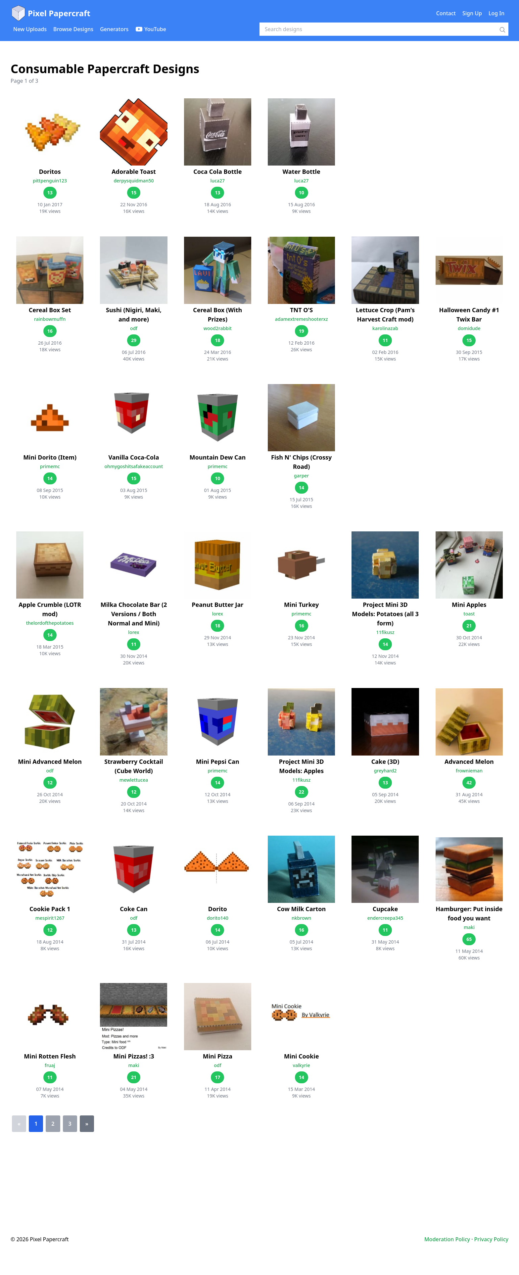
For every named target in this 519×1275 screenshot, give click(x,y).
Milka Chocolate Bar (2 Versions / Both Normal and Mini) (134, 614)
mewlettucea (133, 780)
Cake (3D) (385, 761)
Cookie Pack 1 (49, 909)
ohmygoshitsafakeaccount (134, 466)
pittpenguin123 (50, 180)
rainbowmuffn (50, 319)
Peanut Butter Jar (217, 605)
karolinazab (385, 328)
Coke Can (133, 909)
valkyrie (301, 1065)
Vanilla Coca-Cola (134, 457)
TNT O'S (301, 310)
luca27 (218, 180)
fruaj (50, 1065)
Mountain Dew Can (217, 457)
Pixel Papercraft (50, 13)
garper (301, 475)
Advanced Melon (469, 761)
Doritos (50, 171)
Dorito (217, 909)
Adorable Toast (134, 171)
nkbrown (301, 918)
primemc (50, 466)
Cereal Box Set (50, 310)
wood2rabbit (218, 328)
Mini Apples (469, 605)
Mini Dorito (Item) (49, 457)
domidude (469, 328)
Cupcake (385, 909)
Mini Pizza (217, 1056)
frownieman (469, 770)
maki (469, 927)
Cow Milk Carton (301, 909)
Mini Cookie (301, 1056)
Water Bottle (301, 171)
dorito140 (217, 918)
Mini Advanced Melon (50, 761)
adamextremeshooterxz (301, 319)
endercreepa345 (385, 918)
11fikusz (385, 632)
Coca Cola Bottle (217, 171)
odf (133, 328)
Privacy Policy (491, 1239)
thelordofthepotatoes (50, 623)
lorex (133, 632)
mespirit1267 (50, 918)
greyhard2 (385, 770)
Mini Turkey (301, 605)
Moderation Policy (447, 1239)
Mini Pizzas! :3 (133, 1056)
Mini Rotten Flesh (50, 1056)
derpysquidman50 (134, 180)
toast (469, 614)
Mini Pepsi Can (217, 761)
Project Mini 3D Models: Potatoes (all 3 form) (385, 614)
